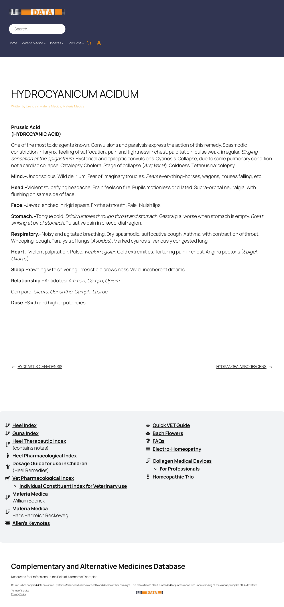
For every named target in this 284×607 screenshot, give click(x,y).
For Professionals (180, 468)
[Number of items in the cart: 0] (89, 43)
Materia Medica (50, 106)
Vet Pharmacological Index (43, 478)
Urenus (31, 106)
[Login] (99, 43)
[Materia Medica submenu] (45, 43)
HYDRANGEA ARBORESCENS (241, 366)
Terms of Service (20, 590)
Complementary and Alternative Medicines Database (98, 566)
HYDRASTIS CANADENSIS (40, 366)
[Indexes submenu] (62, 43)
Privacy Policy (18, 594)
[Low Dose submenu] (83, 43)
